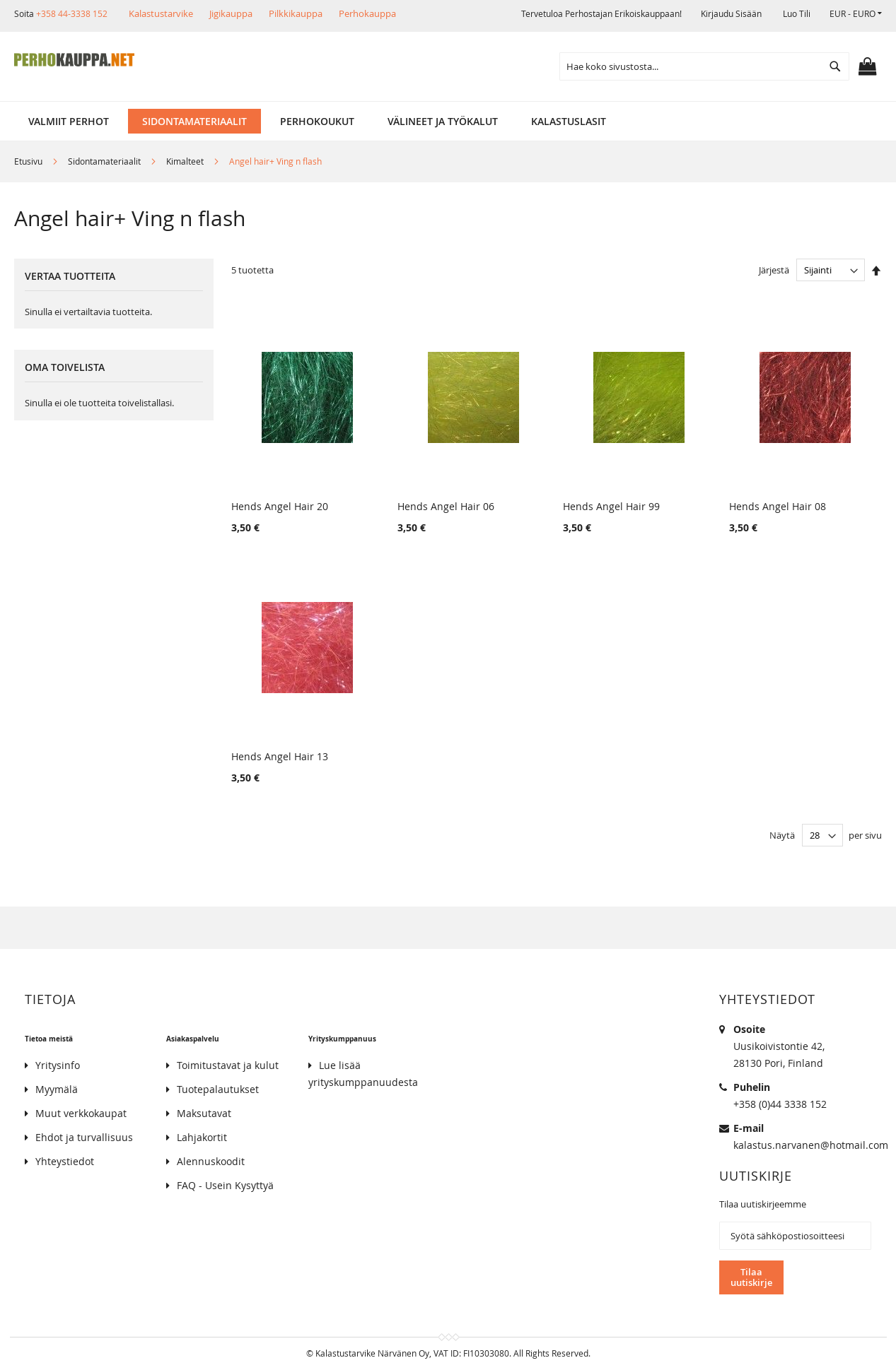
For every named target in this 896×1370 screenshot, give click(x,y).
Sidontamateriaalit (105, 161)
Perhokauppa (367, 13)
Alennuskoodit (211, 1161)
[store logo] (74, 60)
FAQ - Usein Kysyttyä (225, 1185)
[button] (856, 13)
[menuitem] (68, 121)
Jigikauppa (230, 13)
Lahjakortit (202, 1137)
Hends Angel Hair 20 (279, 506)
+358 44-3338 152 (71, 13)
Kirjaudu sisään (731, 13)
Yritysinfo (57, 1065)
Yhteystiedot (64, 1161)
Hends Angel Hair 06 (445, 506)
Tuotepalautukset (218, 1089)
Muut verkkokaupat (81, 1113)
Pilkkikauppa (295, 13)
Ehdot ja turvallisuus (84, 1137)
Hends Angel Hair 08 (776, 506)
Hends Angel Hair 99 (611, 506)
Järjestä (774, 270)
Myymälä (56, 1089)
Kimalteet (186, 161)
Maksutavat (204, 1113)
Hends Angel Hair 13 (279, 756)
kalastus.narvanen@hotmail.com (810, 1145)
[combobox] (704, 66)
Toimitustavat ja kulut (228, 1065)
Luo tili (796, 13)
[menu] (448, 121)
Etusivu (29, 161)
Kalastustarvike (161, 13)
